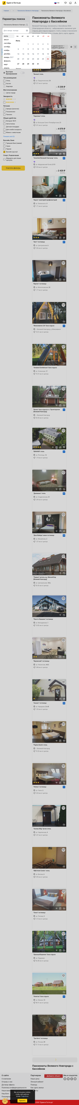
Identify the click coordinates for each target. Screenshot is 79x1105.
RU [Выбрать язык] (56, 3)
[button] (65, 3)
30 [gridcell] (33, 64)
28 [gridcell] (23, 64)
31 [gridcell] (38, 64)
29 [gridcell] (28, 64)
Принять (22, 1101)
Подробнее (24, 1096)
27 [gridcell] (18, 64)
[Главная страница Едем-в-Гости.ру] (12, 3)
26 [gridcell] (48, 59)
